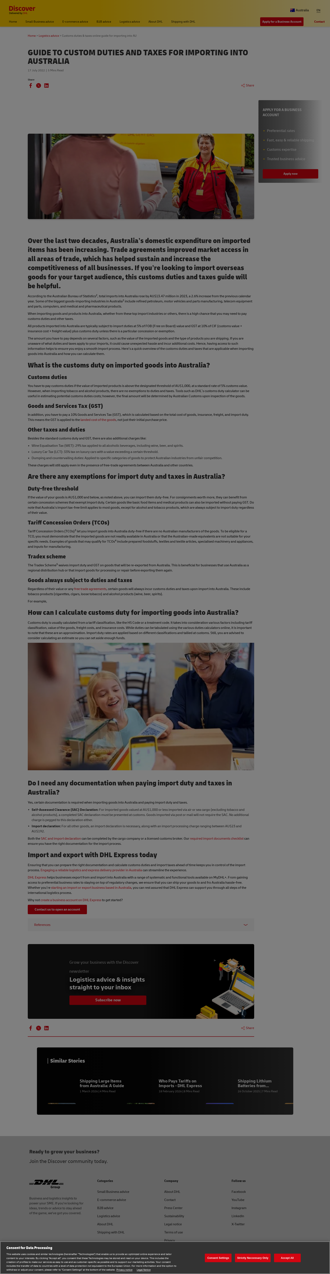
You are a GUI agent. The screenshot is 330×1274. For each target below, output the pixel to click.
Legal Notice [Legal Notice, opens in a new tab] (144, 1269)
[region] (165, 1257)
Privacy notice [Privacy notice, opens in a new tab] (124, 1269)
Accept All (287, 1257)
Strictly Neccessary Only (252, 1257)
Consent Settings (218, 1257)
